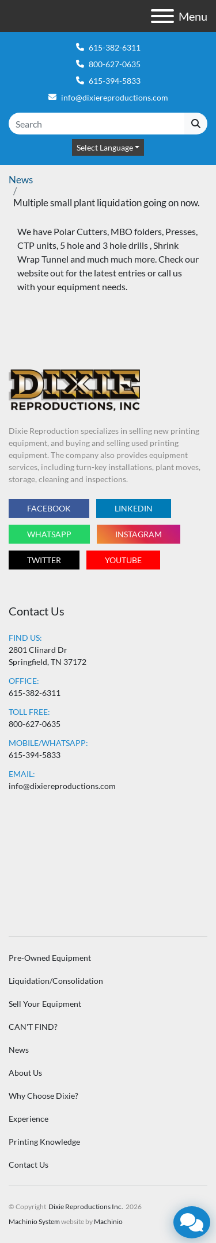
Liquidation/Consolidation (56, 981)
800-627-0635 (115, 64)
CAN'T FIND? (33, 1027)
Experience (28, 1118)
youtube (123, 560)
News (21, 180)
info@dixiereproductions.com (114, 97)
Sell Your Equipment (45, 1004)
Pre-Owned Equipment (50, 958)
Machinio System (34, 1221)
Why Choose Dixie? (43, 1095)
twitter (44, 560)
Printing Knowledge (44, 1141)
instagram (138, 534)
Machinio (108, 1221)
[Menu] (162, 16)
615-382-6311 (115, 47)
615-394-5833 (115, 81)
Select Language (105, 147)
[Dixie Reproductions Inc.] (74, 389)
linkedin (134, 508)
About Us (25, 1072)
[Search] (96, 123)
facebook (49, 508)
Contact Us (28, 1164)
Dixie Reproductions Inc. (85, 1206)
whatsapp (49, 534)
